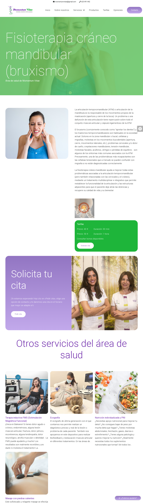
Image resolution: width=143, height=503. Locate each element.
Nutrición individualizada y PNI (110, 417)
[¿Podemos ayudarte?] (128, 498)
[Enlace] (20, 10)
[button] (140, 129)
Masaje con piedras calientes (19, 498)
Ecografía (55, 417)
